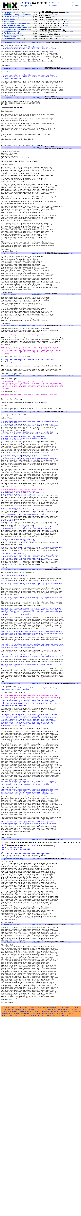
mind (23, 12)
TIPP (15, 1213)
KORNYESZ (12, 1210)
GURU (4, 1208)
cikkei (67, 12)
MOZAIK (68, 1210)
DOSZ (48, 1206)
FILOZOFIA (68, 1206)
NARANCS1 (6, 1212)
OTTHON (23, 1212)
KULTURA (29, 1210)
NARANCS (76, 1210)
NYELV (16, 1212)
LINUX (35, 1210)
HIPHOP (15, 1208)
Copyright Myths (26, 6)
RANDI (44, 1212)
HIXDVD (41, 1208)
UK (29, 1213)
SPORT (64, 1212)
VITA (47, 1213)
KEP (67, 1208)
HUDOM (48, 1208)
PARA (39, 1212)
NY (12, 1212)
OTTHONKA (32, 1212)
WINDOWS (65, 1213)
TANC (11, 1213)
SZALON (5, 1213)
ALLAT (16, 1206)
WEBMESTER (54, 1213)
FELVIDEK (55, 1206)
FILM (62, 1206)
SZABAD (70, 1212)
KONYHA (73, 1208)
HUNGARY (55, 1208)
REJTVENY (52, 1212)
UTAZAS (34, 1213)
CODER (43, 1206)
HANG (9, 1208)
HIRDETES (23, 1208)
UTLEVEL (41, 1213)
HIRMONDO (32, 1208)
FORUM (27, 3)
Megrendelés (53, 5)
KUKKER (21, 1210)
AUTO (22, 1206)
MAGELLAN (43, 1210)
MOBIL (56, 1210)
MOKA (62, 1210)
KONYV (4, 1210)
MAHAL (51, 1210)
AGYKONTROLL (8, 1206)
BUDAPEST (34, 1206)
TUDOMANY (22, 1213)
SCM (59, 1212)
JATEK (62, 1208)
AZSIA (27, 1206)
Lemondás (76, 5)
